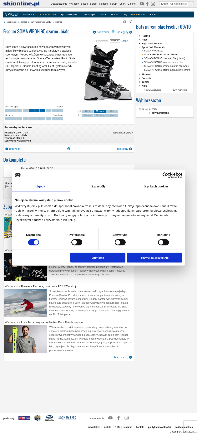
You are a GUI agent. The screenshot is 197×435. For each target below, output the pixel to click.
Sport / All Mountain (153, 47)
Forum (113, 3)
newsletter (94, 427)
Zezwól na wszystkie (155, 257)
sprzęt (24, 22)
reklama (128, 427)
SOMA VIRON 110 (153, 50)
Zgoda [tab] (40, 186)
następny (122, 32)
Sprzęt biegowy (69, 14)
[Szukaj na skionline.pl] (191, 3)
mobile (107, 427)
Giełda (102, 14)
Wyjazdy (74, 3)
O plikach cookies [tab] (156, 186)
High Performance (152, 43)
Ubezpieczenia (59, 3)
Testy (124, 14)
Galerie (132, 3)
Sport (122, 3)
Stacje (84, 3)
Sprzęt (93, 3)
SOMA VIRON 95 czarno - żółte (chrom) (164, 58)
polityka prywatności (159, 427)
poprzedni (103, 32)
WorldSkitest (138, 14)
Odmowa (98, 257)
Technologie (88, 14)
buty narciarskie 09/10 (41, 22)
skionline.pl (12, 22)
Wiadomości (29, 14)
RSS (117, 427)
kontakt (140, 427)
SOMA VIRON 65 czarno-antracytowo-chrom (167, 70)
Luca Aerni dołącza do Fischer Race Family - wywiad (52, 322)
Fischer (58, 22)
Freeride (146, 78)
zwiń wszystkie (180, 90)
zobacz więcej (119, 357)
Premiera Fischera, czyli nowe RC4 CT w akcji (48, 286)
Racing (146, 35)
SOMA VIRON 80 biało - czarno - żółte (163, 62)
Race (145, 39)
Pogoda (103, 3)
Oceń (125, 40)
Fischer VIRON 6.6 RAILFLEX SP (37, 168)
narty (154, 109)
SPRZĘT (12, 14)
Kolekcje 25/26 (48, 14)
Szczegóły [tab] (98, 186)
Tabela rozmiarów (122, 132)
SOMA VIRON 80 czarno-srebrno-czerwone (166, 66)
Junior (145, 81)
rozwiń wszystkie (153, 90)
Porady (114, 14)
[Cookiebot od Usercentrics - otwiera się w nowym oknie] (165, 175)
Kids (144, 85)
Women (146, 74)
